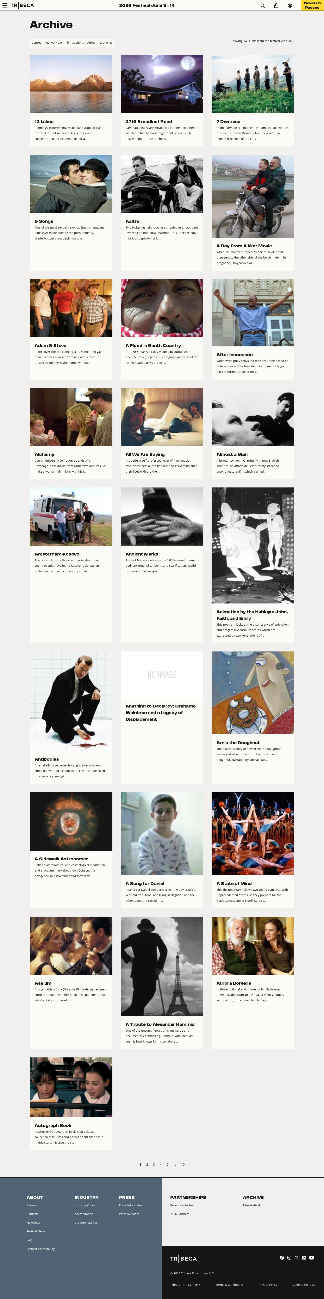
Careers (32, 1205)
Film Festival (251, 1205)
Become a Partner (182, 1205)
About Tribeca (36, 1258)
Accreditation (84, 1214)
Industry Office (85, 1205)
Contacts (33, 1214)
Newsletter (34, 1223)
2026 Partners (179, 1214)
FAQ (29, 1240)
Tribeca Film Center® (185, 1285)
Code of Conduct (304, 1285)
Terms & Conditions (229, 1285)
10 (183, 1164)
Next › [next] (290, 1165)
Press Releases (129, 1214)
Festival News (36, 1232)
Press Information (131, 1205)
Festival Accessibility (41, 1249)
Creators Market (86, 1223)
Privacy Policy (268, 1285)
